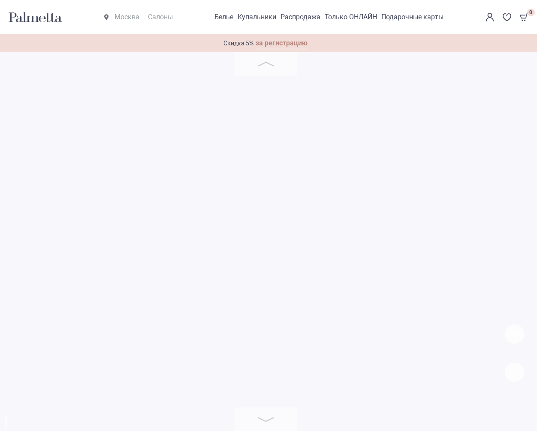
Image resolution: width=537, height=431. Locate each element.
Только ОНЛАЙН (351, 17)
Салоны (160, 17)
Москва (121, 17)
